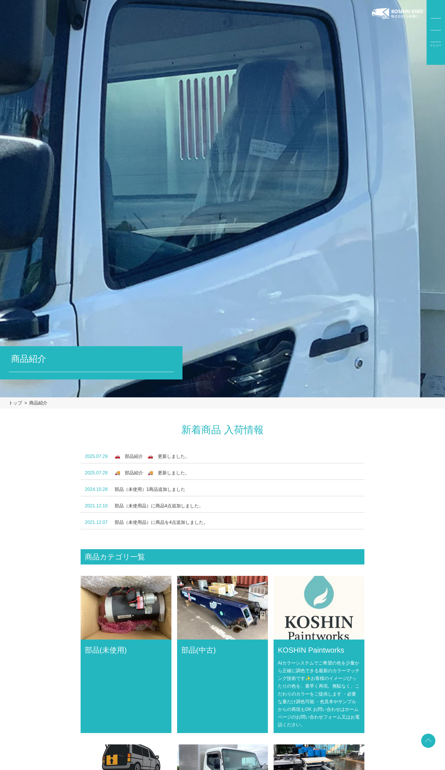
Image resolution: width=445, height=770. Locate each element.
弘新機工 (397, 32)
